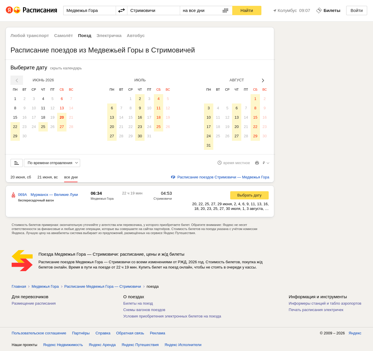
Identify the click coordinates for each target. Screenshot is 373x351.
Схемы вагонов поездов (144, 310)
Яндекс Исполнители (183, 345)
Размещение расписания (34, 303)
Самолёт (63, 35)
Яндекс (355, 333)
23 (24, 126)
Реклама (157, 333)
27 (62, 126)
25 (43, 126)
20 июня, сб (20, 177)
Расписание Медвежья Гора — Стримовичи (102, 287)
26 (52, 126)
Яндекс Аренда (102, 345)
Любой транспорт (29, 35)
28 (71, 126)
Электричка (109, 35)
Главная (19, 287)
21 (71, 117)
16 (24, 117)
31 (149, 136)
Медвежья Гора (102, 199)
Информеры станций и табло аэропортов (325, 303)
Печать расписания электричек (316, 310)
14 (71, 108)
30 (24, 136)
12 (52, 108)
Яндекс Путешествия (140, 345)
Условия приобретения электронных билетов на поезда (172, 316)
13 (62, 108)
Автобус (136, 35)
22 (15, 126)
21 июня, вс (47, 177)
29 (15, 136)
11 (43, 108)
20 (62, 117)
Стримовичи (163, 199)
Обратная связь (130, 333)
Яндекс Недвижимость (63, 345)
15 (15, 117)
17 (34, 117)
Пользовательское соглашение (39, 333)
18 (43, 117)
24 (34, 126)
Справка (103, 333)
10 (34, 108)
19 (52, 117)
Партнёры (80, 333)
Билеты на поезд (138, 303)
